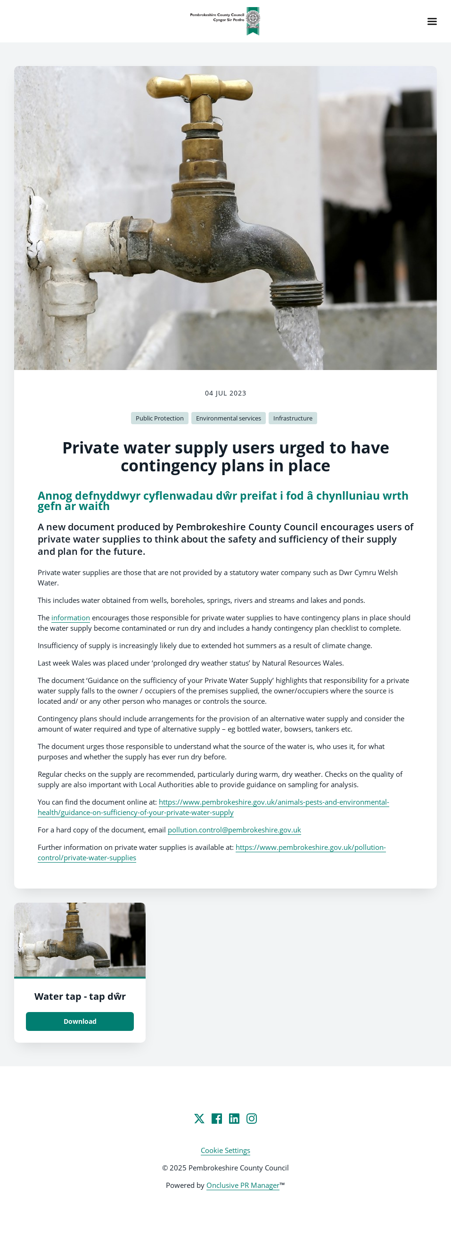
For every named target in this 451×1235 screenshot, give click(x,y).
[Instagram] (251, 1118)
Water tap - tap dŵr (80, 996)
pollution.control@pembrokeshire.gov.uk (234, 829)
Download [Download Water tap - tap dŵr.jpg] (80, 1021)
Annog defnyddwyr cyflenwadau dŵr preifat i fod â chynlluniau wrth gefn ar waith (223, 500)
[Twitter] (199, 1118)
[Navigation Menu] (432, 21)
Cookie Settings (225, 1150)
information (70, 617)
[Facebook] (217, 1118)
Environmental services (228, 418)
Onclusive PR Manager (242, 1185)
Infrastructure (292, 418)
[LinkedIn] (234, 1118)
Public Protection (160, 418)
